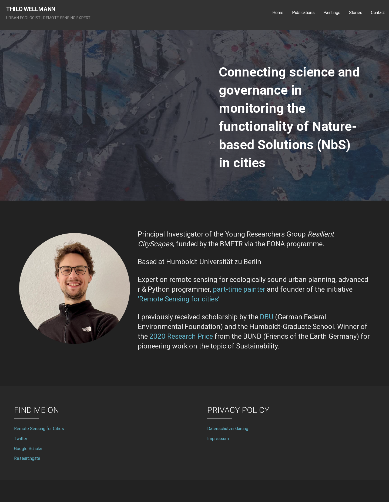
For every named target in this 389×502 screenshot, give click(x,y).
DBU (266, 317)
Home (277, 12)
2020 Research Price (181, 336)
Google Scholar (28, 448)
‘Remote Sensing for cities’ (178, 299)
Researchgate (27, 458)
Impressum (218, 438)
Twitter (20, 438)
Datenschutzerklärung (227, 428)
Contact (378, 12)
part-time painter (239, 289)
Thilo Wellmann (30, 9)
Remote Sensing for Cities (39, 428)
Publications (303, 12)
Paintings (331, 12)
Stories (355, 12)
